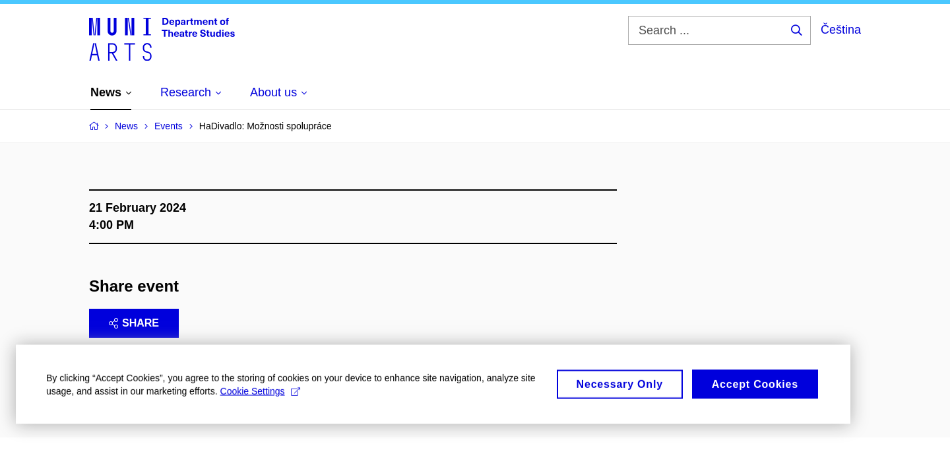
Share (134, 323)
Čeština (841, 29)
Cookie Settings (260, 395)
